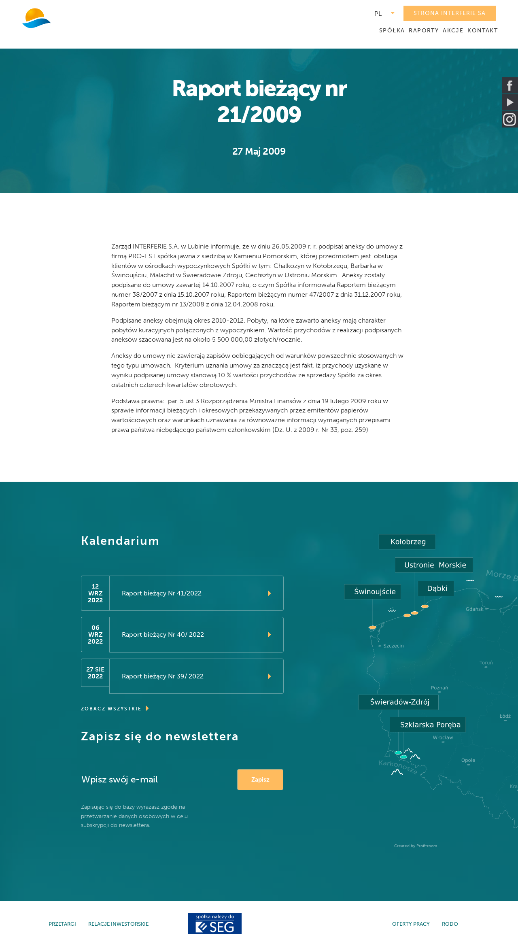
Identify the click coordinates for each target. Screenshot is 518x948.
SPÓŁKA (392, 30)
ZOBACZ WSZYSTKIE (115, 710)
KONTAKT (482, 30)
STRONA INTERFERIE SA (450, 13)
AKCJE (453, 30)
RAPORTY (424, 30)
